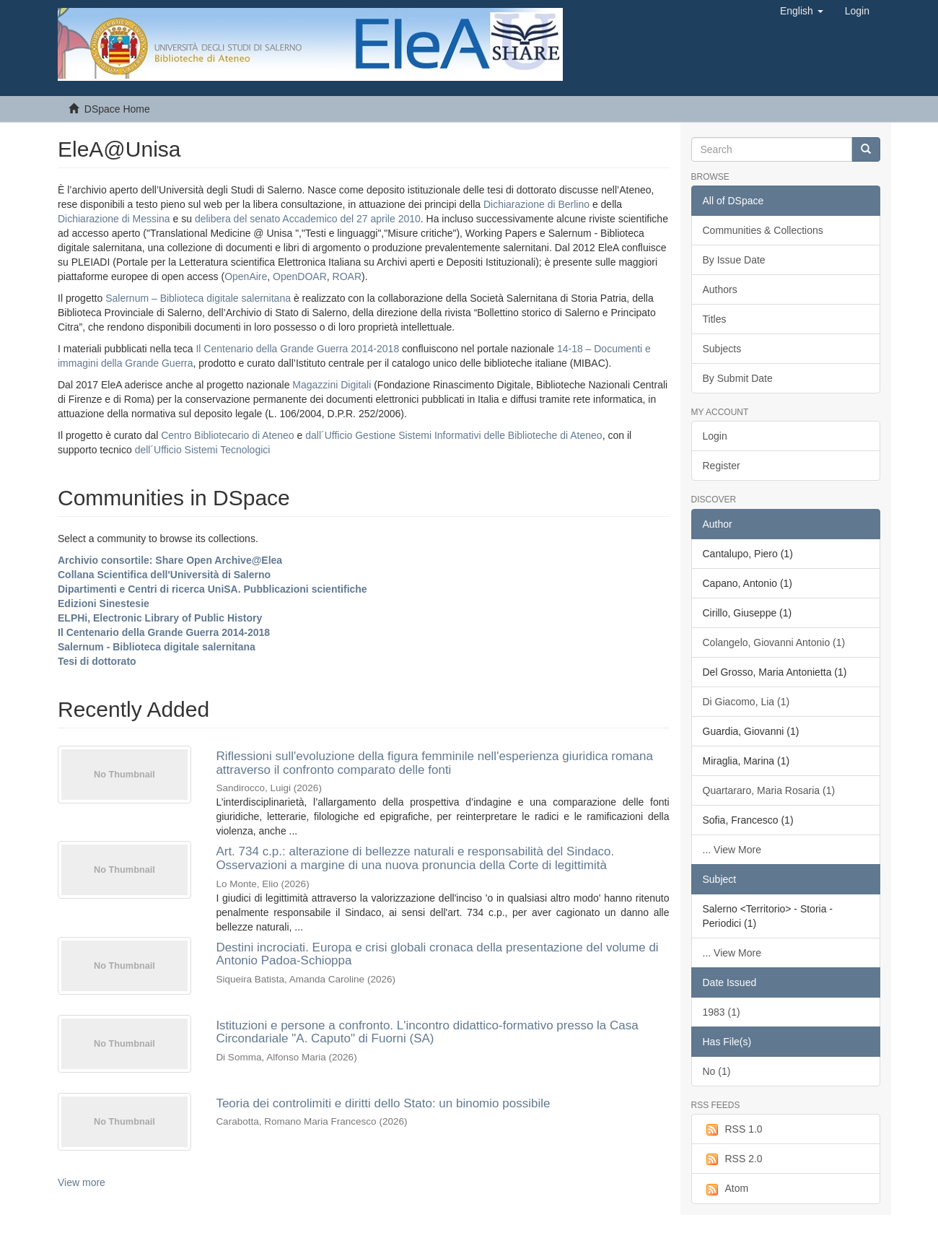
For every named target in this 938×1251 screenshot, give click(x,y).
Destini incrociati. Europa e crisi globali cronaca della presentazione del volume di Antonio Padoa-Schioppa (437, 954)
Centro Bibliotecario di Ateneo (227, 435)
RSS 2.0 (733, 1159)
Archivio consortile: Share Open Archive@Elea (170, 560)
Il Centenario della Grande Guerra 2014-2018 (297, 348)
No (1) (717, 1071)
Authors (720, 289)
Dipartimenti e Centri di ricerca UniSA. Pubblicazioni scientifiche (212, 589)
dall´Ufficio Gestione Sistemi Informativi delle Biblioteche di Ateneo (453, 435)
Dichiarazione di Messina (114, 219)
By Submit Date (738, 378)
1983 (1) (721, 1012)
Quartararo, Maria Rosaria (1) (769, 790)
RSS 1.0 (733, 1129)
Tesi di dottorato (97, 661)
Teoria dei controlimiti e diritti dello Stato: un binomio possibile (383, 1103)
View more (81, 1182)
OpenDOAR (300, 276)
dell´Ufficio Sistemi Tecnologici (203, 449)
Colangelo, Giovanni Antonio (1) (774, 642)
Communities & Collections (763, 230)
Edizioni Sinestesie (103, 603)
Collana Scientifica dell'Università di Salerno (164, 574)
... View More (732, 849)
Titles (715, 319)
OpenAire (245, 276)
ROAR (347, 276)
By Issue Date (734, 260)
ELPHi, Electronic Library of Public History (160, 618)
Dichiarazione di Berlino (537, 204)
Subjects (722, 348)
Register (721, 465)
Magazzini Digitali (331, 385)
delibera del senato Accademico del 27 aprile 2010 (308, 219)
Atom (726, 1188)
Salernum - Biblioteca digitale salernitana (156, 647)
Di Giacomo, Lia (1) (746, 701)
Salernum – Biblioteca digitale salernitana (199, 298)
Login (715, 436)
